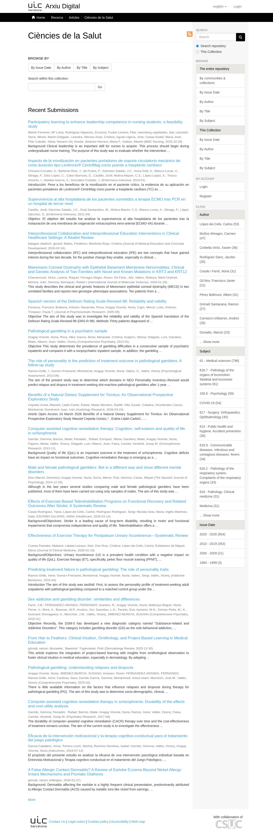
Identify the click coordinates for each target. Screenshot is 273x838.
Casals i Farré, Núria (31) (218, 271)
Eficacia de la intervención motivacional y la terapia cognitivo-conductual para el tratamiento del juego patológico (108, 738)
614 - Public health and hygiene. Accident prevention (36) (220, 431)
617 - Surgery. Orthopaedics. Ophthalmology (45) (220, 415)
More (32, 800)
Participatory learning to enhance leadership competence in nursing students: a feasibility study (105, 124)
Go (100, 87)
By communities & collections (212, 80)
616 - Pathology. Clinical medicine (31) (217, 494)
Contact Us (57, 821)
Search (201, 30)
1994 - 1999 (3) (211, 563)
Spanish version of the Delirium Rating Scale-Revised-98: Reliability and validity (97, 301)
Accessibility (120, 821)
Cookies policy (98, 821)
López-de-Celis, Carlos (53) (219, 224)
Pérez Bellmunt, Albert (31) (219, 295)
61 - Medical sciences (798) (219, 361)
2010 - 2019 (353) (212, 544)
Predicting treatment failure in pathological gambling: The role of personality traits (98, 569)
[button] (220, 6)
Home (40, 17)
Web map (138, 821)
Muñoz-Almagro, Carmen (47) (218, 236)
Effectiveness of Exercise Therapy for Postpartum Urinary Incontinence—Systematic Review (108, 535)
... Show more (209, 342)
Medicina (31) (209, 506)
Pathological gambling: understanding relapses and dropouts (80, 667)
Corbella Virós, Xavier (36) (218, 247)
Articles (74, 17)
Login (203, 187)
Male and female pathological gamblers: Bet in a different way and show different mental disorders (104, 469)
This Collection (209, 52)
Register (206, 196)
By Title (82, 67)
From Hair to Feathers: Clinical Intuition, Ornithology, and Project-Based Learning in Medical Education (108, 640)
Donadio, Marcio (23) (215, 332)
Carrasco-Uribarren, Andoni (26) (219, 320)
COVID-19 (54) (210, 403)
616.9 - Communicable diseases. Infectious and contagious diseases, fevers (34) (220, 452)
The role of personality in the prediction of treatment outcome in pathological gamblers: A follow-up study (105, 363)
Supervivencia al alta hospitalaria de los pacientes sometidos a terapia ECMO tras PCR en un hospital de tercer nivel (107, 201)
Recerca (57, 17)
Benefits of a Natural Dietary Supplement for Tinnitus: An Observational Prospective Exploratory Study (100, 397)
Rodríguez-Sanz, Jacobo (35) (217, 259)
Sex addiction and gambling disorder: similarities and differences (84, 599)
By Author (64, 67)
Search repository (211, 46)
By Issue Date (41, 67)
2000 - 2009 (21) (212, 553)
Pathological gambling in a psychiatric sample (67, 331)
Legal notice (76, 821)
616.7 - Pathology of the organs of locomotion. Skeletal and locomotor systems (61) (217, 377)
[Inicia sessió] (237, 6)
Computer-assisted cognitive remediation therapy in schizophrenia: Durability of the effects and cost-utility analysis (106, 704)
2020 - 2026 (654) (212, 534)
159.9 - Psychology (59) (217, 393)
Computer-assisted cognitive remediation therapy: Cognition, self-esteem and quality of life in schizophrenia (106, 431)
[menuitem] (237, 6)
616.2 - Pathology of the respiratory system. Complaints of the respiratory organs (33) (220, 475)
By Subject (100, 67)
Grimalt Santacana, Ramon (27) (219, 306)
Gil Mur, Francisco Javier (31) (217, 283)
